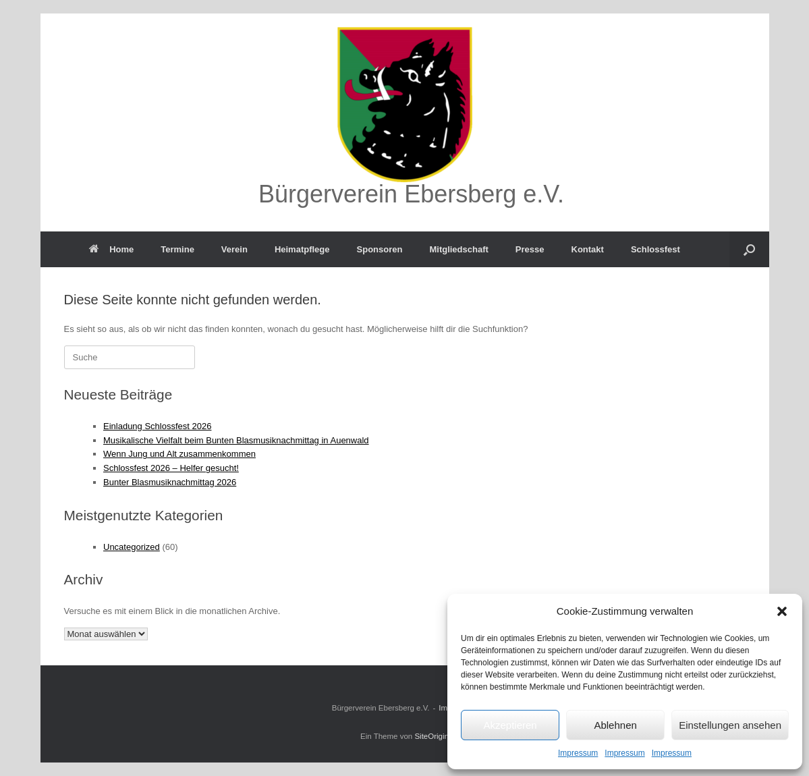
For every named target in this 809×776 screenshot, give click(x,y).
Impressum (578, 753)
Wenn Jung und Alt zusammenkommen (179, 454)
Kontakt (587, 249)
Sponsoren (380, 249)
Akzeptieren (509, 725)
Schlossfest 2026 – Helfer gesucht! (171, 468)
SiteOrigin (431, 736)
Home (111, 249)
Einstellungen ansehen (730, 725)
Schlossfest (655, 249)
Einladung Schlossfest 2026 (157, 426)
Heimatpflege (302, 249)
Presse (530, 249)
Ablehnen (615, 725)
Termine (177, 249)
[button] (782, 611)
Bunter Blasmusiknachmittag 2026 (169, 482)
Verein (234, 249)
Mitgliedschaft (458, 249)
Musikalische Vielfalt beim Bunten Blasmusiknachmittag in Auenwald (236, 440)
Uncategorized (131, 547)
